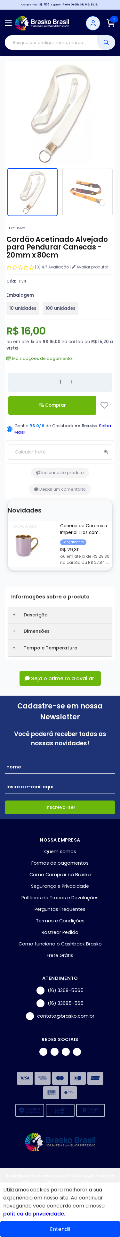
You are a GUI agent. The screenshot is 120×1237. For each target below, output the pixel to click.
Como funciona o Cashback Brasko (60, 944)
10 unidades (22, 308)
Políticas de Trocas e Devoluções (60, 897)
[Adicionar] (71, 382)
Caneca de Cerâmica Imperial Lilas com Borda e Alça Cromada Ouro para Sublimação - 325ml (85, 529)
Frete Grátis (60, 955)
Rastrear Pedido (60, 932)
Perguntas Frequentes (60, 909)
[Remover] (48, 382)
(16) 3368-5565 (60, 991)
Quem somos (60, 851)
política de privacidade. (34, 1213)
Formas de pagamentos (60, 863)
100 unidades (60, 308)
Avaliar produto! (90, 267)
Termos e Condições (60, 921)
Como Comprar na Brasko (60, 874)
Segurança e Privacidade (60, 886)
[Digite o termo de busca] (51, 42)
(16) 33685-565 (60, 1003)
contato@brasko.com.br (60, 1016)
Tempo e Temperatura (50, 648)
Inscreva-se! (60, 807)
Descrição (36, 615)
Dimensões (37, 631)
